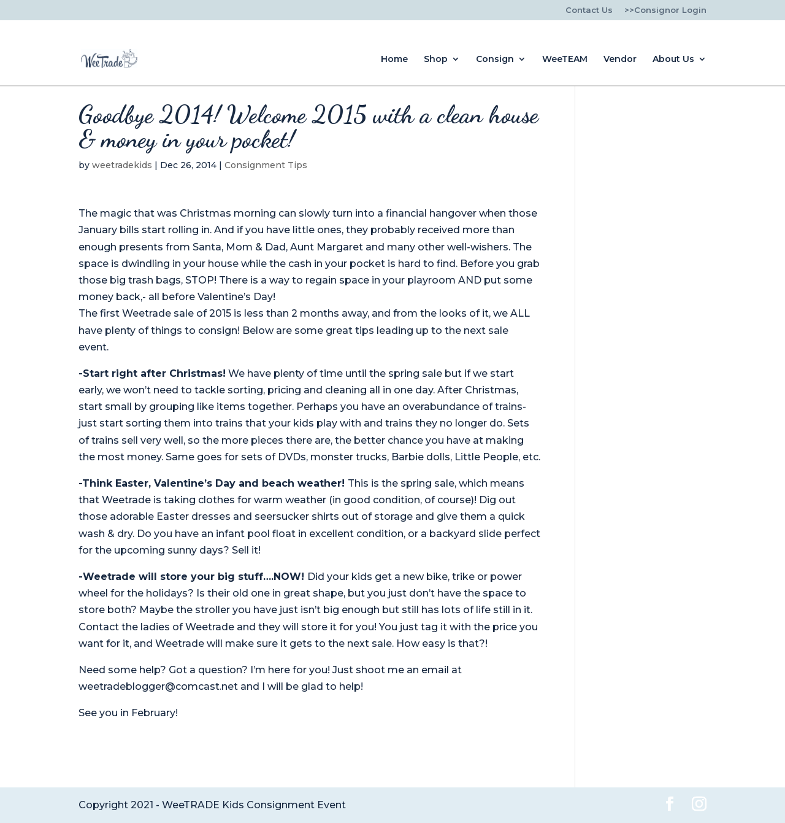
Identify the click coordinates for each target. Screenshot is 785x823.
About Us (673, 59)
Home (394, 59)
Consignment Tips (265, 165)
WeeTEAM (565, 59)
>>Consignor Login (665, 10)
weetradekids (122, 165)
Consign (495, 59)
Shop (436, 59)
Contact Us (589, 10)
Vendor (620, 59)
